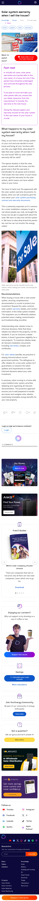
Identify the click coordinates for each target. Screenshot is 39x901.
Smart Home (25, 875)
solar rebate (10, 354)
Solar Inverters (7, 886)
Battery (23, 867)
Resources (24, 886)
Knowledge (5, 20)
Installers (5, 867)
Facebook (8, 815)
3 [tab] (19, 593)
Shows (14, 20)
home (5, 28)
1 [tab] (15, 593)
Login (6, 430)
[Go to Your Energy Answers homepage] (20, 2)
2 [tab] (17, 593)
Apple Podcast (27, 827)
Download (19, 587)
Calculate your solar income (19, 678)
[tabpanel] (19, 561)
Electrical (24, 878)
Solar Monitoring (7, 891)
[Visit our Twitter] (18, 840)
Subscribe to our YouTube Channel (26, 58)
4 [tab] (21, 593)
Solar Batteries (7, 888)
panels (12, 28)
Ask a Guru (19, 740)
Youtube (7, 809)
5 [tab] (23, 593)
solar (20, 28)
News (3, 861)
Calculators (25, 883)
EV (22, 872)
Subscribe (19, 714)
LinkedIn (7, 821)
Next (35, 562)
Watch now (19, 468)
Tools (23, 880)
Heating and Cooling (28, 869)
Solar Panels (6, 883)
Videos (4, 864)
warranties (14, 345)
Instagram (27, 809)
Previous (4, 562)
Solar (22, 20)
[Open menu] (2, 2)
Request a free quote (19, 898)
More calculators (19, 684)
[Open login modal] (35, 2)
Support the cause (19, 654)
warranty (28, 28)
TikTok (26, 821)
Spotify (7, 827)
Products (5, 880)
